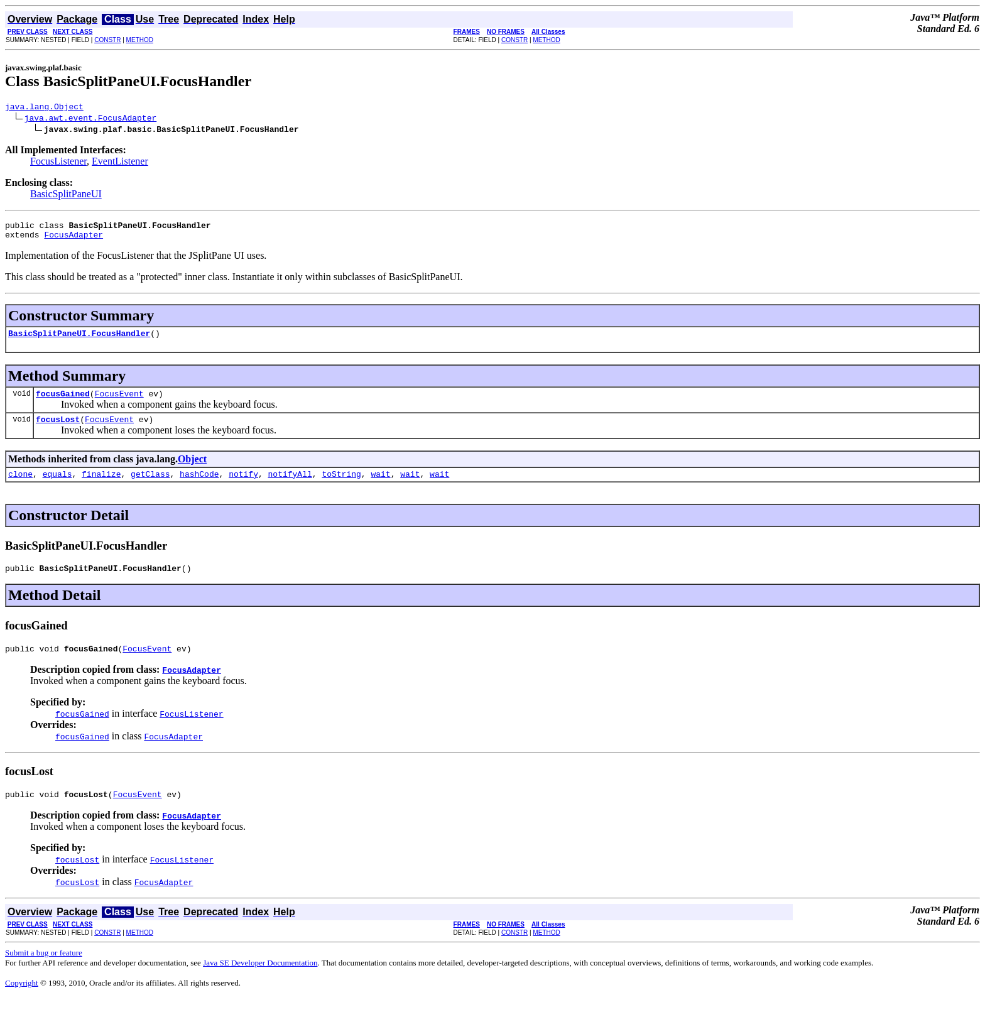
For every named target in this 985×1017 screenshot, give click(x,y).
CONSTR (107, 39)
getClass (150, 486)
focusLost (58, 430)
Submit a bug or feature (43, 971)
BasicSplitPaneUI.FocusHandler (79, 340)
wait (380, 486)
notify (243, 486)
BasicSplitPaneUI (66, 195)
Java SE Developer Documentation (260, 981)
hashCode (199, 486)
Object (192, 470)
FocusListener (58, 163)
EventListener (120, 163)
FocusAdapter (73, 240)
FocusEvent (119, 402)
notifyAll (290, 486)
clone (20, 486)
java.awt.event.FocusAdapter (90, 119)
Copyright (21, 1001)
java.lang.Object (44, 108)
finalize (101, 486)
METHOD (139, 39)
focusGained (63, 402)
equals (57, 486)
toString (341, 486)
